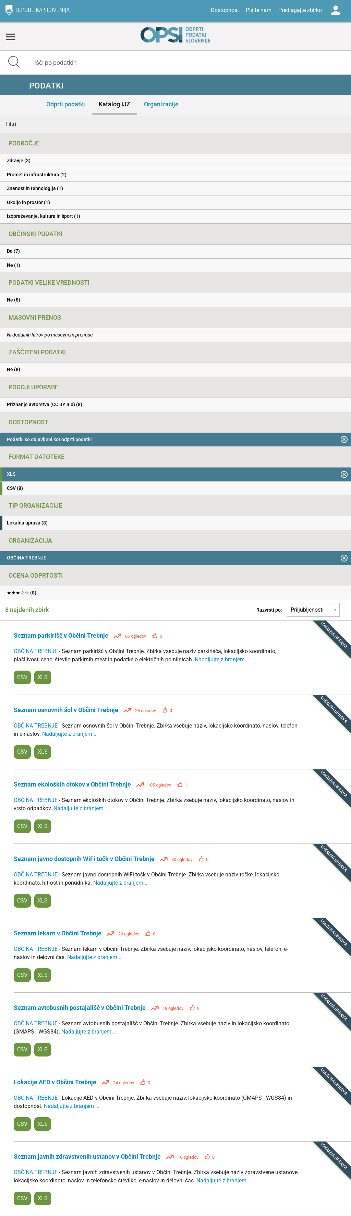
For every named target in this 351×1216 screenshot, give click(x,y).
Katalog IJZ (114, 104)
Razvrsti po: (269, 610)
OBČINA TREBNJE (36, 651)
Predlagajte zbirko (300, 10)
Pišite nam (258, 10)
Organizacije (161, 104)
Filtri (10, 124)
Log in (335, 10)
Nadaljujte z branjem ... (222, 659)
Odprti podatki (65, 104)
